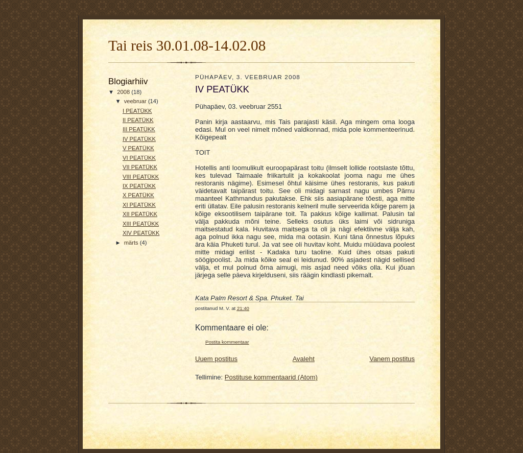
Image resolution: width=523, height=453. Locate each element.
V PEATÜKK (138, 148)
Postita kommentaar (227, 342)
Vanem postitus (392, 359)
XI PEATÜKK (139, 205)
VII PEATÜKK (140, 167)
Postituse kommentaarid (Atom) (271, 377)
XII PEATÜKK (140, 214)
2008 (124, 92)
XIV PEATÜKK (141, 233)
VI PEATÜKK (139, 158)
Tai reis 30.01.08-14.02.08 (187, 45)
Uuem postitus (216, 359)
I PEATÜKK (137, 111)
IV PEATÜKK (139, 139)
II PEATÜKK (138, 120)
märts (132, 243)
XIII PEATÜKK (141, 224)
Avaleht (304, 359)
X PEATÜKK (138, 195)
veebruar (136, 101)
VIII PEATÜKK (141, 177)
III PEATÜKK (139, 129)
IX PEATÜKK (139, 186)
